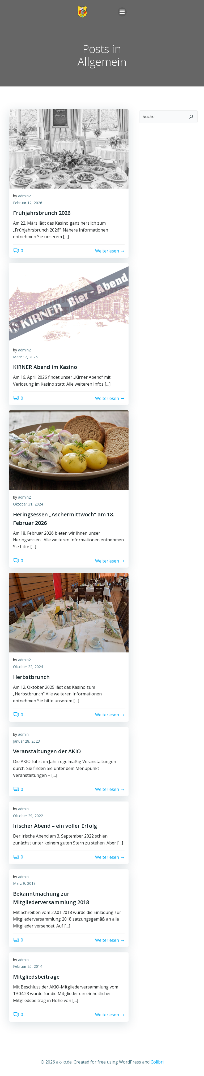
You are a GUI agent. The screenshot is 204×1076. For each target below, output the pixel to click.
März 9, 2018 (24, 883)
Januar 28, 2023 (26, 741)
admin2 (24, 195)
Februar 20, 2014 (27, 966)
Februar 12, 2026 (27, 202)
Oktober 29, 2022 (28, 815)
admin (23, 734)
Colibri (157, 1062)
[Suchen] (191, 117)
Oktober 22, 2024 (28, 666)
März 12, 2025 (25, 356)
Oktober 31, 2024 (28, 504)
